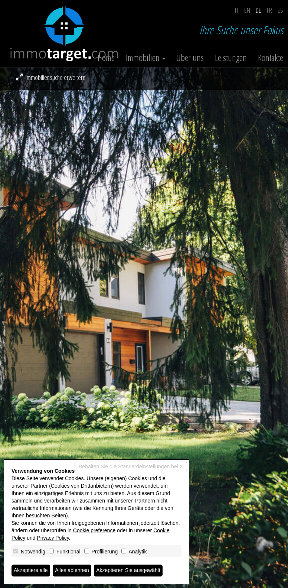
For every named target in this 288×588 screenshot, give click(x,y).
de (258, 10)
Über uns (190, 57)
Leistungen (231, 57)
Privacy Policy (53, 538)
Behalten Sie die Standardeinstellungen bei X (131, 466)
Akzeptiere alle (31, 571)
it (237, 10)
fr (269, 10)
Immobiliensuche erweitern (50, 77)
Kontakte (270, 57)
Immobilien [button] (145, 57)
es (280, 10)
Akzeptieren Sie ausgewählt (128, 571)
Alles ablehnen (72, 571)
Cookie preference (94, 530)
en (247, 10)
